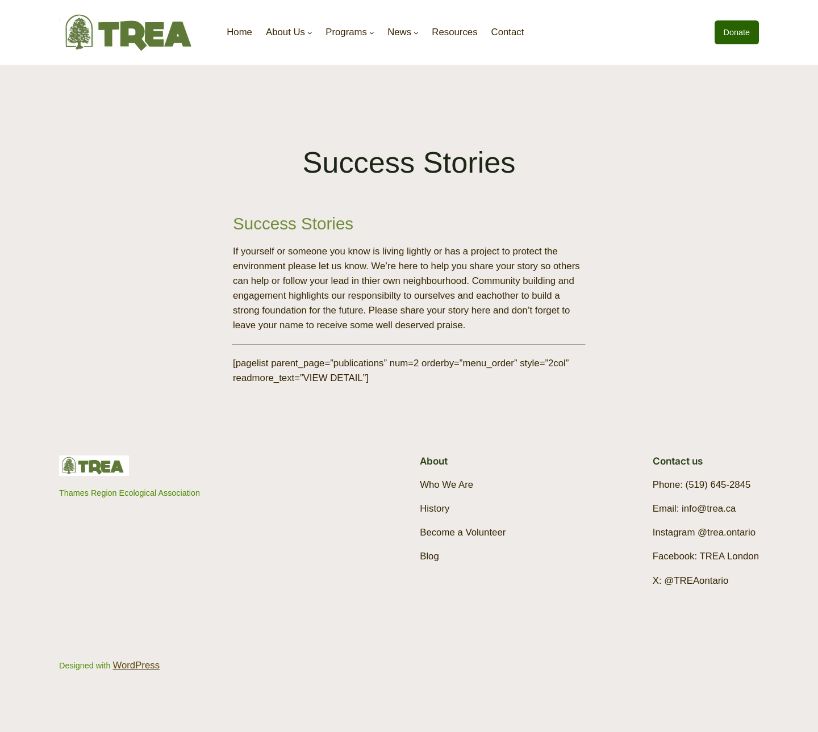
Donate (737, 32)
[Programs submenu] (371, 32)
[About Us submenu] (309, 32)
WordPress (136, 665)
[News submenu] (416, 32)
